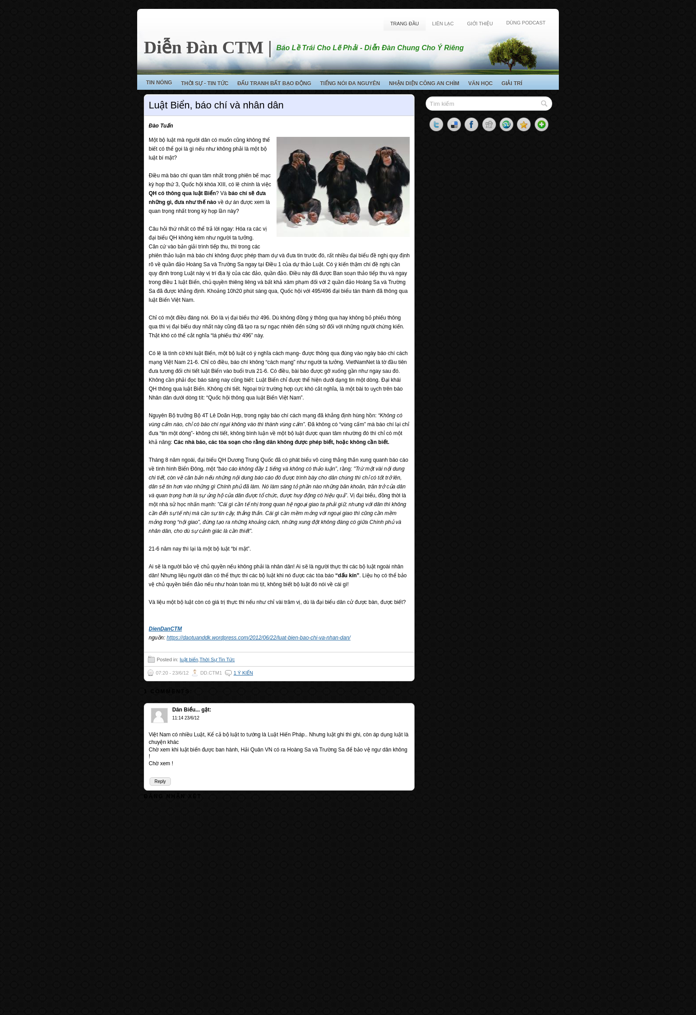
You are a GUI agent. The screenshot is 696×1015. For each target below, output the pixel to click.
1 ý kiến (243, 672)
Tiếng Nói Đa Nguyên (350, 83)
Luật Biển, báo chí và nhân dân (216, 105)
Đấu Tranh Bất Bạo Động (274, 83)
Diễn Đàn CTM (204, 47)
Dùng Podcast (526, 22)
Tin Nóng (159, 83)
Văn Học (480, 83)
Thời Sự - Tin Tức (205, 83)
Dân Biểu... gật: (191, 710)
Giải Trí (512, 83)
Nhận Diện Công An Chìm (424, 83)
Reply (160, 781)
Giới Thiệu (480, 23)
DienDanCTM (165, 629)
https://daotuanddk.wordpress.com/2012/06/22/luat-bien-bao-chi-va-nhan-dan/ (258, 638)
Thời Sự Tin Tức (216, 659)
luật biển (189, 659)
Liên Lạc (443, 23)
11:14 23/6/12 (185, 717)
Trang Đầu (404, 23)
